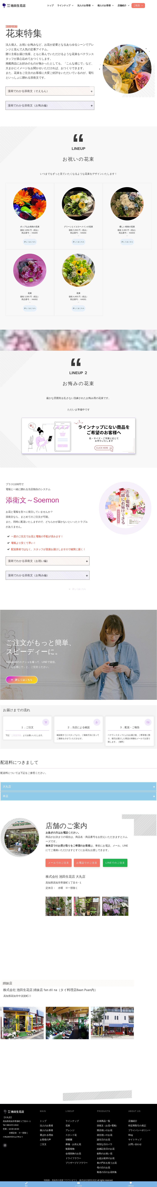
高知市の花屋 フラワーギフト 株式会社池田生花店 (74, 1180)
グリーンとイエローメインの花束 (78, 216)
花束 (30, 282)
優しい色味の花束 (127, 216)
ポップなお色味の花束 (30, 216)
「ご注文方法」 (16, 735)
